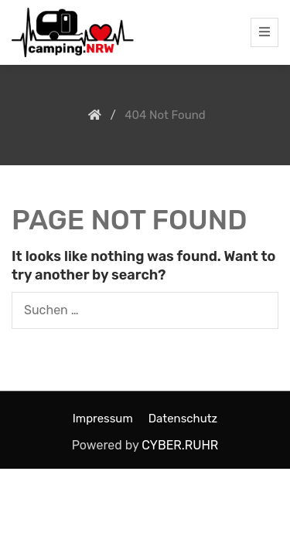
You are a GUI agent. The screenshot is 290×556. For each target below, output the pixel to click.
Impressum (103, 418)
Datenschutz (183, 418)
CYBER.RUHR (180, 445)
